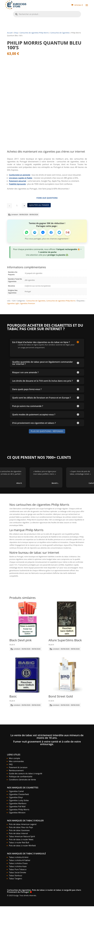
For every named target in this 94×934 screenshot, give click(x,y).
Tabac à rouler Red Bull (19, 842)
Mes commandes (16, 761)
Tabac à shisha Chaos (18, 863)
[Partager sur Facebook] (51, 232)
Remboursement (16, 770)
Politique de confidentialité (20, 776)
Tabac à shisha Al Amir (18, 857)
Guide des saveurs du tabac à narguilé (25, 773)
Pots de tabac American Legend (22, 824)
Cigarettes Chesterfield (19, 794)
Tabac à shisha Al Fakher (19, 860)
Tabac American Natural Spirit (22, 836)
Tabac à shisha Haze (17, 866)
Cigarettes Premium (27, 303)
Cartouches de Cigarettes (60, 33)
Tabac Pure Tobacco (17, 869)
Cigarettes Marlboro (17, 803)
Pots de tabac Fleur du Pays (21, 827)
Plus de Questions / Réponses (47, 431)
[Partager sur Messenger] (43, 232)
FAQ (11, 764)
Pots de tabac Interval (18, 833)
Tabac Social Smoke (17, 872)
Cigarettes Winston (17, 812)
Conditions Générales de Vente (22, 779)
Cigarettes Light (13, 303)
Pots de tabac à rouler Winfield (22, 845)
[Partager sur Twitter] (59, 232)
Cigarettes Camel (16, 791)
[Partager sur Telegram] (35, 232)
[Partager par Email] (67, 232)
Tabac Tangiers (15, 878)
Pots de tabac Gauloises (19, 830)
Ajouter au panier (39, 205)
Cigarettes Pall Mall (17, 806)
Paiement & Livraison (18, 767)
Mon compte (14, 758)
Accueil (9, 33)
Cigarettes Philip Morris (19, 809)
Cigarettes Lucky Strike (19, 800)
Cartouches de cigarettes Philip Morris (34, 33)
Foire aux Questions (47, 198)
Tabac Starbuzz (15, 875)
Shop (16, 33)
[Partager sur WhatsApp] (26, 232)
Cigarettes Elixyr (16, 797)
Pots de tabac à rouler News (21, 839)
